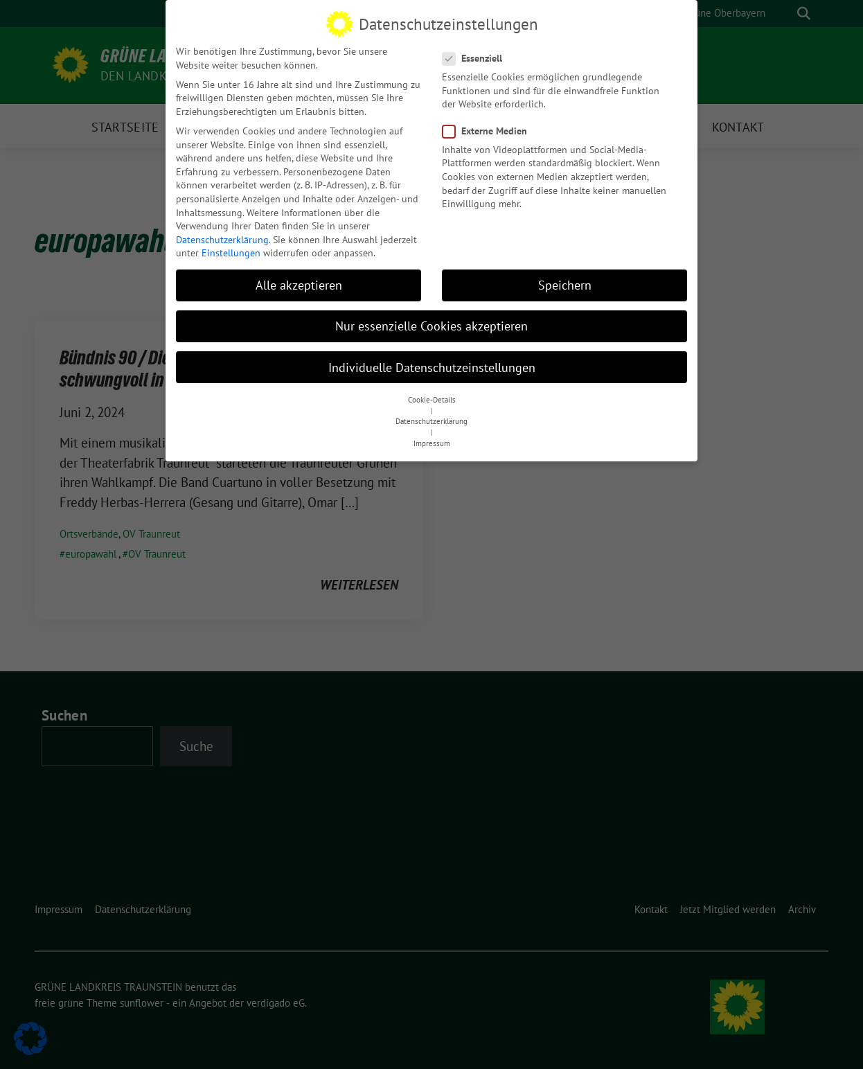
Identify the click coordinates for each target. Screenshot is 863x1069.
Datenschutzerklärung (222, 235)
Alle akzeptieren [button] (299, 280)
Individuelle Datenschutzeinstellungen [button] (431, 363)
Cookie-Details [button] (432, 395)
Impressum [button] (431, 438)
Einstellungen (231, 248)
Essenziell (476, 53)
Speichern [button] (564, 280)
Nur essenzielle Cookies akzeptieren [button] (431, 322)
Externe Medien (489, 126)
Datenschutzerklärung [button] (431, 417)
